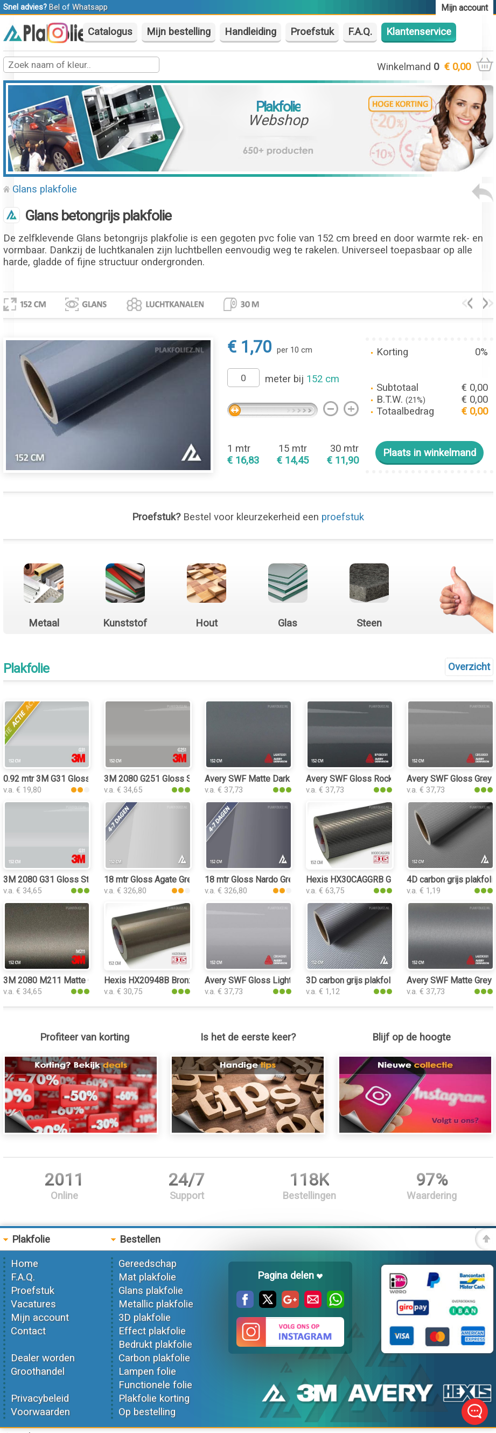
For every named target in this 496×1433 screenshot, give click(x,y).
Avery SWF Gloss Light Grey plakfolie (275, 980)
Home (24, 1264)
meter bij (302, 379)
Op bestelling (147, 1412)
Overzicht (469, 667)
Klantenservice (418, 32)
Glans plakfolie (44, 189)
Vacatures (33, 1304)
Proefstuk (312, 32)
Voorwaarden (40, 1412)
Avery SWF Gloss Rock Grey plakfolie (376, 779)
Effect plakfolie (152, 1331)
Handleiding (250, 32)
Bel (54, 7)
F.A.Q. (360, 32)
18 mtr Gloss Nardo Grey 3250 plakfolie (279, 879)
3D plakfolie (144, 1318)
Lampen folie (147, 1371)
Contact (28, 1331)
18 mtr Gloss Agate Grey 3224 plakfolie (178, 879)
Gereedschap (147, 1264)
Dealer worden (43, 1358)
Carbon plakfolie (154, 1358)
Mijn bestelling (178, 32)
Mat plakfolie (147, 1277)
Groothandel (38, 1371)
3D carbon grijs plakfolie (351, 980)
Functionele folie (155, 1385)
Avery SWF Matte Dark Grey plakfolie (274, 779)
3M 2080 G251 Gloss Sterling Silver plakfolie (189, 779)
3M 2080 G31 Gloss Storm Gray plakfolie (80, 879)
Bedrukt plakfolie (155, 1345)
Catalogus (110, 32)
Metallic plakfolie (155, 1304)
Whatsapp (90, 7)
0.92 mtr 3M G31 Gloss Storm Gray (68, 779)
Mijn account (40, 1318)
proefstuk (343, 517)
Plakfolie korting (154, 1398)
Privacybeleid (40, 1398)
